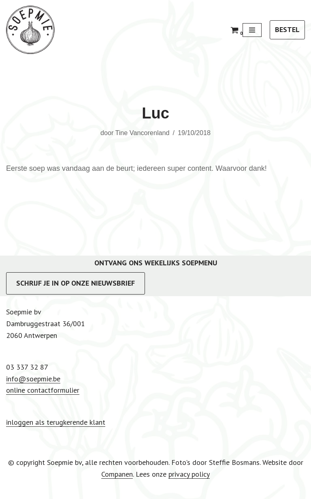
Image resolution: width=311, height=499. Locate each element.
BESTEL (287, 29)
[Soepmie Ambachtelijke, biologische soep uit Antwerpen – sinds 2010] (30, 30)
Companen (117, 474)
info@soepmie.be (33, 378)
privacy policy (189, 474)
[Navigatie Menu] (252, 30)
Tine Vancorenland (142, 132)
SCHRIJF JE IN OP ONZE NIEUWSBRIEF (75, 283)
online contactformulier (42, 390)
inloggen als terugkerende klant (55, 422)
